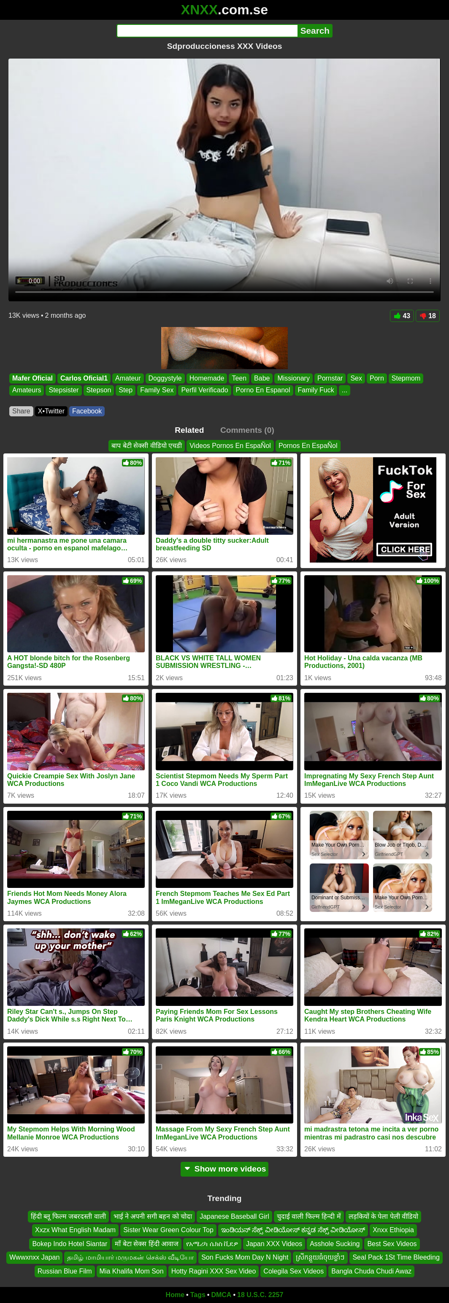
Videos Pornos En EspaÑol (230, 445)
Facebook (87, 411)
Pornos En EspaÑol (308, 445)
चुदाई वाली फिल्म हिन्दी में (309, 1216)
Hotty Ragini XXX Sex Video (213, 1271)
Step (126, 390)
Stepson (99, 390)
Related (189, 430)
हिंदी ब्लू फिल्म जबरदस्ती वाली (68, 1216)
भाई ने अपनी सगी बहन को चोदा (153, 1216)
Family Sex (156, 390)
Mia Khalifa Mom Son (132, 1271)
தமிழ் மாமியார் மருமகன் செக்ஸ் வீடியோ (130, 1257)
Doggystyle (165, 378)
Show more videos (224, 1168)
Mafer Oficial (32, 378)
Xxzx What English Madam (75, 1230)
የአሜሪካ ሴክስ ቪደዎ (212, 1243)
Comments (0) (247, 430)
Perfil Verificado (204, 390)
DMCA (221, 1294)
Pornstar (330, 378)
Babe (262, 378)
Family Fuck (316, 390)
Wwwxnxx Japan (34, 1257)
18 (427, 315)
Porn (377, 378)
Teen (239, 378)
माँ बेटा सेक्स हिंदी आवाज (147, 1243)
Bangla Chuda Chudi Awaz (371, 1271)
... (344, 390)
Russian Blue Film (65, 1271)
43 (402, 315)
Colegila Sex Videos (293, 1271)
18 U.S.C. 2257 (260, 1294)
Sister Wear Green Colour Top (168, 1230)
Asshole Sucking (335, 1243)
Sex (356, 378)
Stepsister (63, 390)
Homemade (206, 378)
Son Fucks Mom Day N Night (244, 1257)
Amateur (128, 378)
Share (21, 411)
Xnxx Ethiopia (393, 1230)
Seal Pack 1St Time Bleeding (395, 1257)
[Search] (207, 31)
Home (175, 1294)
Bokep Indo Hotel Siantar (69, 1243)
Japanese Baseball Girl (234, 1216)
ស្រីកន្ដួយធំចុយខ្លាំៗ (320, 1257)
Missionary (293, 378)
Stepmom (406, 378)
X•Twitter (51, 411)
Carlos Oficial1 (84, 378)
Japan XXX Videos (274, 1243)
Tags (198, 1294)
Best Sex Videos (392, 1243)
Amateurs (26, 390)
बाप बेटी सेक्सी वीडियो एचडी (146, 445)
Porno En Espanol (263, 390)
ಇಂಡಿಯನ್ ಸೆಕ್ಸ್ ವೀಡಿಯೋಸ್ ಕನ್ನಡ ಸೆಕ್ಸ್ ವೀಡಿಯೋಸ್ (293, 1230)
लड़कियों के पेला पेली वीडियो (384, 1216)
